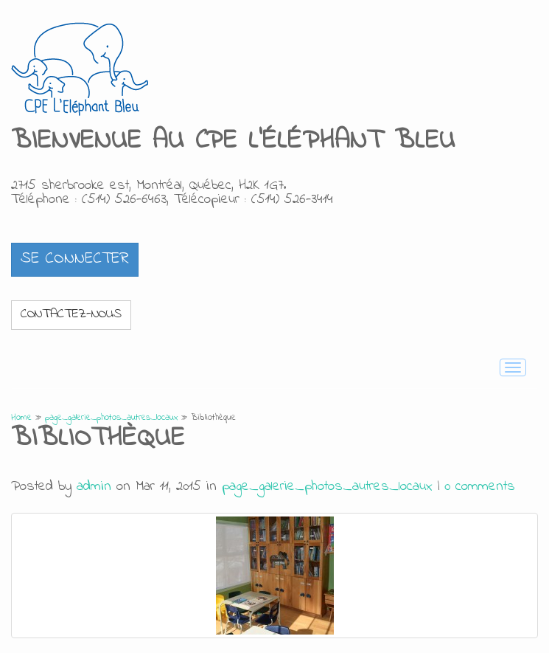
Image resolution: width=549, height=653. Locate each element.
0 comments (479, 486)
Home (21, 417)
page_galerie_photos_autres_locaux (111, 417)
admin (94, 486)
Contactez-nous (71, 314)
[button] (75, 259)
